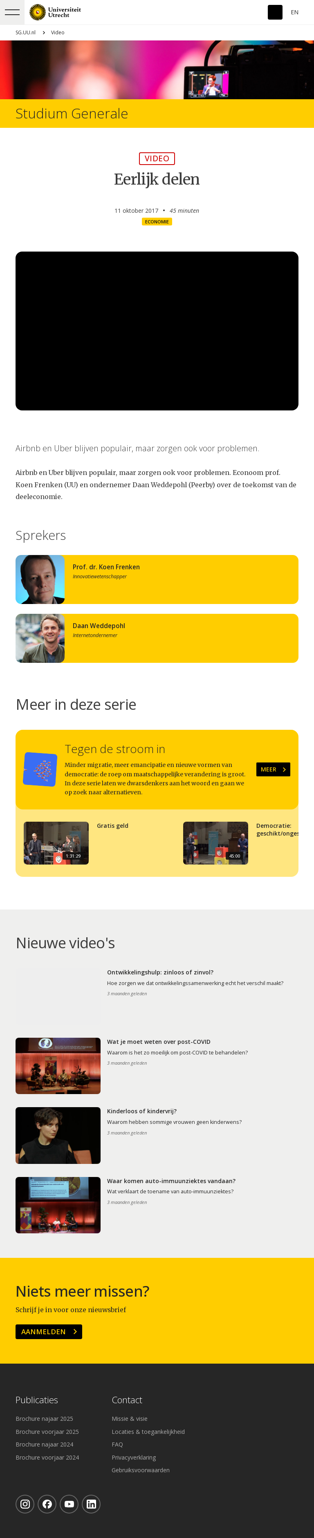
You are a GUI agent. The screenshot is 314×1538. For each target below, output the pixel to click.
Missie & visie (130, 1418)
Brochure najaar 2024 (44, 1444)
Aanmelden (43, 1331)
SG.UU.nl (26, 32)
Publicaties (37, 1400)
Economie (157, 221)
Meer (268, 769)
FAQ (117, 1444)
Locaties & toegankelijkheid (148, 1431)
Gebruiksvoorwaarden (141, 1470)
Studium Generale (72, 113)
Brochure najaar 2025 (44, 1418)
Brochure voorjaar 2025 (47, 1431)
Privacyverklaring (134, 1457)
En (294, 12)
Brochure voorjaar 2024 (47, 1457)
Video (58, 32)
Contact (127, 1400)
